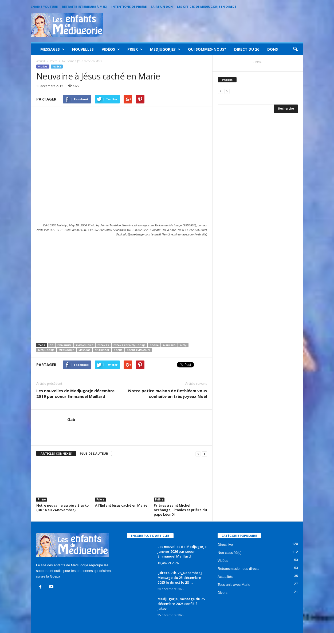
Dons (272, 49)
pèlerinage (102, 350)
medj (183, 345)
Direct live (225, 545)
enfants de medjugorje (129, 345)
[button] (295, 49)
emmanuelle (84, 345)
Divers (222, 593)
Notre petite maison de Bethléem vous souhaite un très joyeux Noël (167, 393)
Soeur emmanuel (138, 350)
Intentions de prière (129, 7)
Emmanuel (64, 345)
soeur (118, 350)
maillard (169, 345)
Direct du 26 (246, 49)
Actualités (225, 577)
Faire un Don (162, 7)
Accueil (40, 61)
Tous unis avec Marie (234, 585)
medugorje (66, 350)
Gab (71, 419)
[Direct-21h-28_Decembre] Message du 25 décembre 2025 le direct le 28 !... (180, 577)
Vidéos (111, 49)
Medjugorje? (165, 49)
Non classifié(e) (230, 553)
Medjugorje (46, 350)
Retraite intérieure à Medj (84, 7)
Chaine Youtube (44, 7)
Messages (52, 49)
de (51, 345)
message (84, 350)
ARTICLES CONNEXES (56, 453)
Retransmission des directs (238, 569)
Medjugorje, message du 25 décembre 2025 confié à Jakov (181, 603)
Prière (57, 66)
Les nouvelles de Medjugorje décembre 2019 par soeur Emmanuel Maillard (75, 393)
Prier (135, 49)
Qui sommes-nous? (207, 49)
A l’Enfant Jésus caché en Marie (121, 505)
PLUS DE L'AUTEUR (94, 453)
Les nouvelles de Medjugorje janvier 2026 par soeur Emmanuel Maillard (182, 551)
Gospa (154, 345)
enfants (103, 345)
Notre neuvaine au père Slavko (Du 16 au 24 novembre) (62, 507)
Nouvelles (83, 49)
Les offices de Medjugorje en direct (207, 7)
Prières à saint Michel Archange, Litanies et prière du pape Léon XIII (180, 510)
